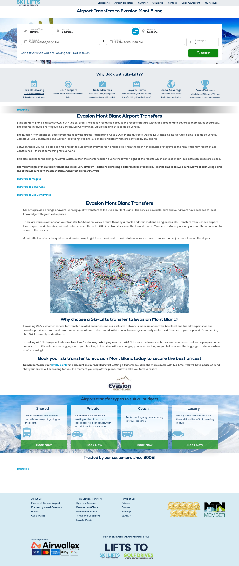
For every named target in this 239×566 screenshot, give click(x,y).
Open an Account (86, 503)
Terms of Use (129, 498)
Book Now (44, 445)
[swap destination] (136, 31)
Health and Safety (86, 511)
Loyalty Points (84, 519)
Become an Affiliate (87, 507)
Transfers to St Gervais (31, 187)
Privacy (126, 503)
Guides (35, 511)
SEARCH (126, 515)
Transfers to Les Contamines (34, 195)
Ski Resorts (104, 3)
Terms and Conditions (88, 515)
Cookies (126, 507)
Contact (172, 3)
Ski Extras (157, 3)
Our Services (38, 515)
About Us (36, 498)
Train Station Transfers (89, 498)
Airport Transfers (124, 3)
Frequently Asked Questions (46, 507)
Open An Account (191, 3)
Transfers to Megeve (29, 179)
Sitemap (126, 511)
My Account (211, 3)
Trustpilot (23, 109)
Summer (143, 3)
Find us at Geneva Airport (45, 503)
